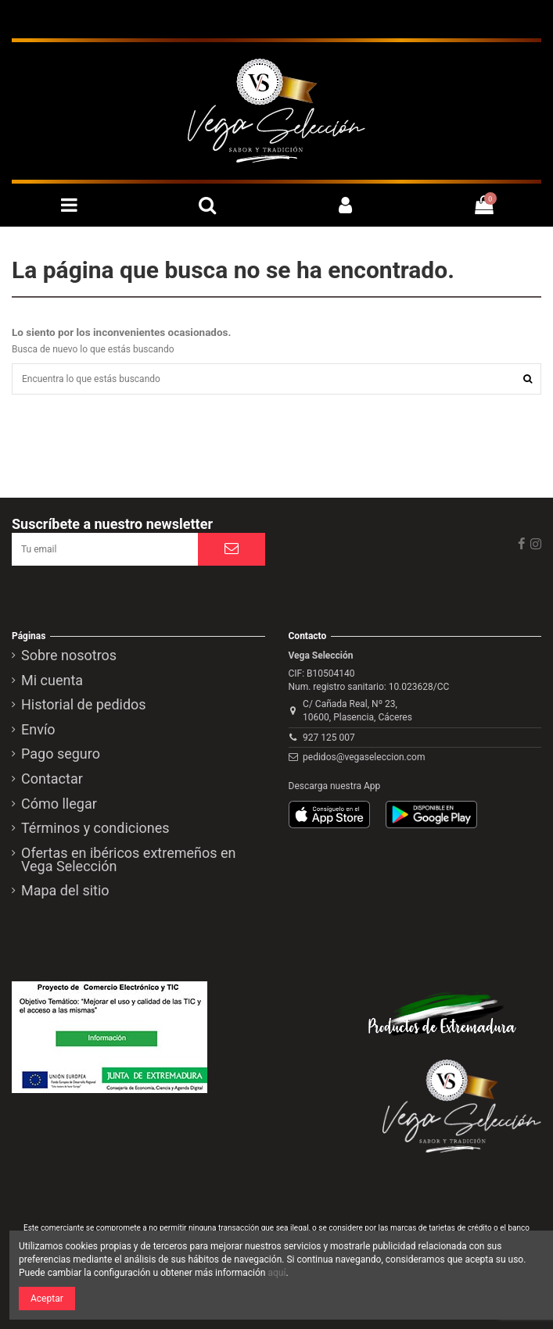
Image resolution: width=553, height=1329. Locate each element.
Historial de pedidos (83, 705)
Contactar (52, 780)
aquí (276, 1272)
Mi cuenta (52, 681)
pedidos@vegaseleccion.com (364, 757)
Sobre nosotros (69, 656)
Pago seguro (60, 755)
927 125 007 (329, 737)
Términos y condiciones (95, 829)
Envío (38, 730)
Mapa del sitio (65, 891)
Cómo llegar (59, 805)
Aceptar (47, 1298)
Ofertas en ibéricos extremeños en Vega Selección (128, 860)
